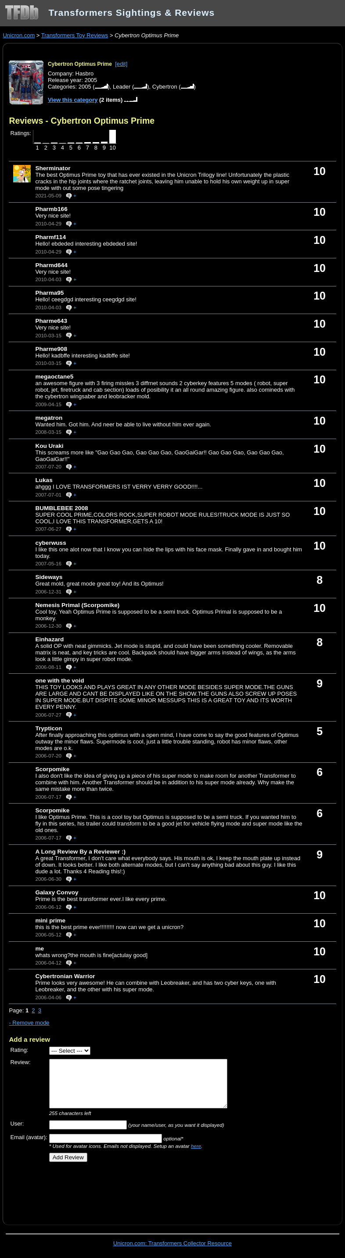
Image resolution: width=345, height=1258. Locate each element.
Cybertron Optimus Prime (80, 64)
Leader (121, 86)
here (196, 1146)
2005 (85, 86)
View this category (73, 99)
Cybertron (164, 86)
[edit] (121, 64)
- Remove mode (29, 1022)
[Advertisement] (111, 1190)
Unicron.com (19, 35)
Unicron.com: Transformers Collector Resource (172, 1243)
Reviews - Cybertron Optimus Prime (82, 120)
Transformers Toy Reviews (74, 35)
